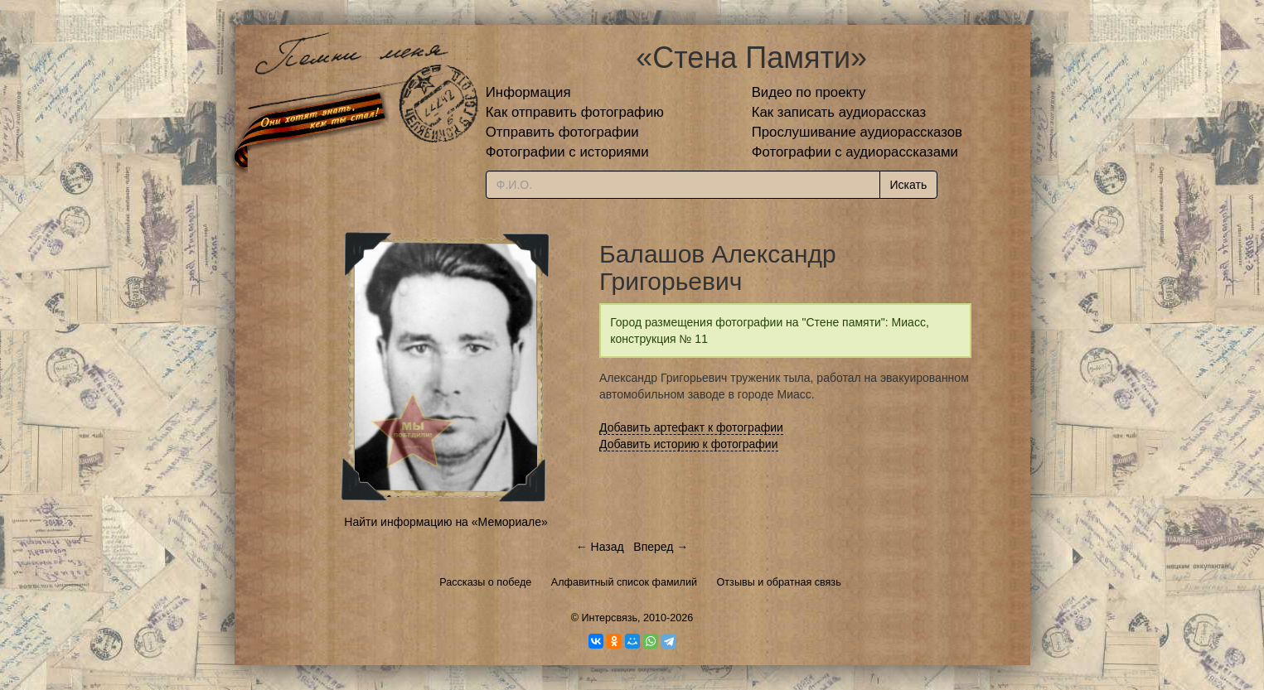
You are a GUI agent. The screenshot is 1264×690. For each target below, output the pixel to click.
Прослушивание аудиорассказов (857, 132)
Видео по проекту (809, 92)
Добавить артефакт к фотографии (691, 427)
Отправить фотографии (562, 132)
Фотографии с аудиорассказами (855, 152)
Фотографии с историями (567, 152)
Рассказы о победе (485, 582)
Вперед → (660, 546)
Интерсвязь (609, 618)
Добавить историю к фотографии (688, 444)
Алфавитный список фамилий (624, 582)
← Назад (600, 546)
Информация (528, 92)
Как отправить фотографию (575, 112)
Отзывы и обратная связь (779, 582)
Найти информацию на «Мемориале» (445, 521)
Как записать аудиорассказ (839, 112)
